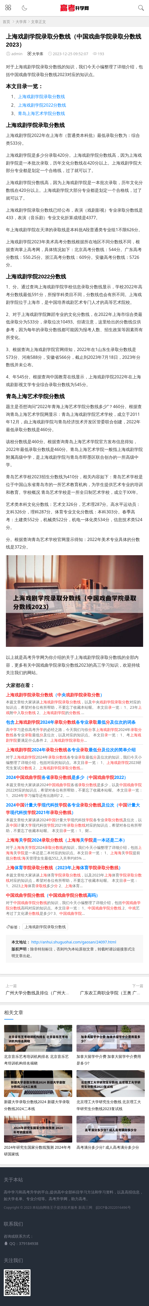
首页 (6, 21)
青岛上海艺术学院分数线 (41, 113)
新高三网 (85, 1207)
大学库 (21, 21)
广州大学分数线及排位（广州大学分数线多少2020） (55, 993)
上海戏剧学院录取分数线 (41, 96)
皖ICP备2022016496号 (113, 1207)
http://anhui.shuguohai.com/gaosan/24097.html (73, 942)
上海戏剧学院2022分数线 (42, 105)
